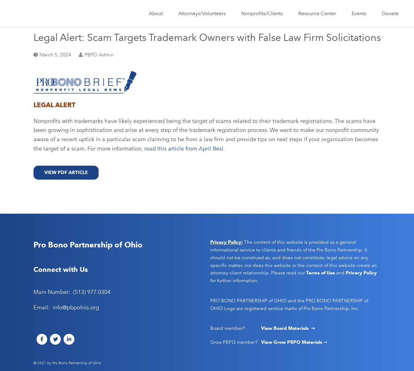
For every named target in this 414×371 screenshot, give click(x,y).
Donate (390, 13)
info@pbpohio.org (76, 307)
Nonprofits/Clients (263, 14)
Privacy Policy (361, 273)
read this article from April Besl (183, 148)
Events (360, 14)
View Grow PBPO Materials (292, 342)
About (157, 14)
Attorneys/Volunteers (203, 14)
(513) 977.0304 (91, 292)
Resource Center (318, 14)
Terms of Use (320, 273)
